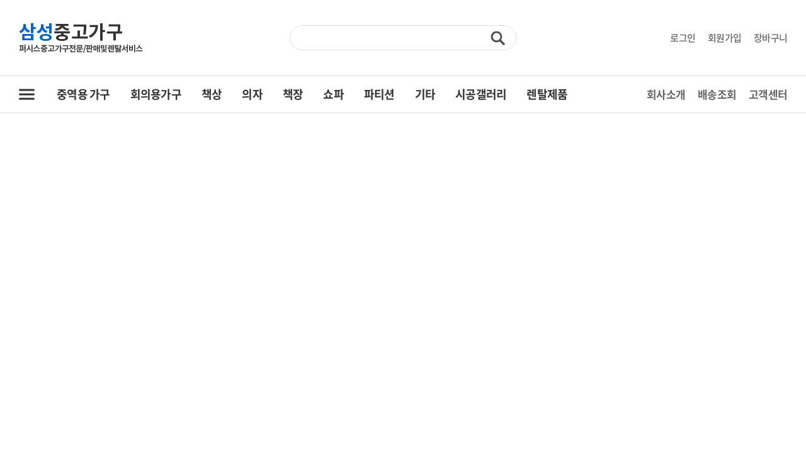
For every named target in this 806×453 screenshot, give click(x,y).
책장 (293, 94)
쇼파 (333, 94)
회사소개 (666, 94)
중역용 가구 (83, 94)
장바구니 (770, 38)
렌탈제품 (546, 94)
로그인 (682, 38)
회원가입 (724, 38)
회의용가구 (155, 94)
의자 (252, 94)
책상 (212, 94)
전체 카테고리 (27, 95)
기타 (425, 94)
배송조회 (717, 94)
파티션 (379, 94)
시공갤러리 (480, 94)
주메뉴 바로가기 (0, 0)
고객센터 (768, 94)
